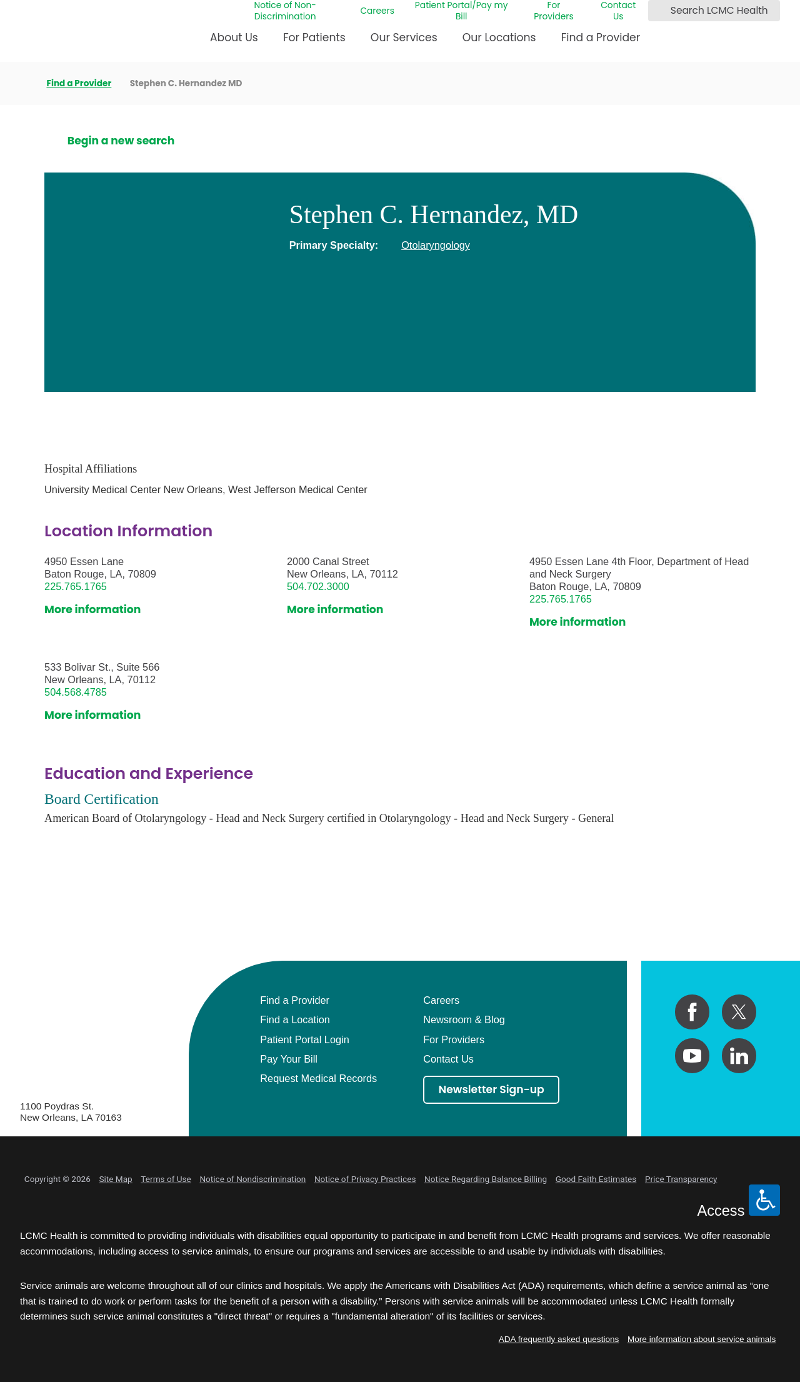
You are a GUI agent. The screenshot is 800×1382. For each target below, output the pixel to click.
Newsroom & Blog (464, 1019)
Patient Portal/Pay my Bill (461, 11)
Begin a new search (121, 141)
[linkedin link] (739, 1055)
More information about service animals (702, 1339)
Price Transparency (681, 1179)
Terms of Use (166, 1179)
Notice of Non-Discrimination (285, 11)
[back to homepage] (24, 83)
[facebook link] (692, 1011)
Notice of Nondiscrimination (252, 1179)
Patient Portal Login (304, 1039)
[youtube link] (692, 1055)
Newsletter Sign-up (491, 1089)
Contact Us (618, 11)
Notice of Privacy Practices (365, 1179)
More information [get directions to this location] (92, 610)
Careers (377, 11)
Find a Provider (601, 37)
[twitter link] (739, 1011)
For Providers (553, 11)
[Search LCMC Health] (660, 11)
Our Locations (499, 37)
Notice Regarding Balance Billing (485, 1179)
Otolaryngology (435, 245)
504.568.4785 (75, 692)
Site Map (115, 1179)
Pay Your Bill (289, 1058)
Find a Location (295, 1019)
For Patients (314, 37)
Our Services (404, 37)
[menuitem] (234, 42)
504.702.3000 (318, 586)
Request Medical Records (318, 1078)
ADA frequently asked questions (559, 1339)
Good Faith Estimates (596, 1179)
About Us (234, 37)
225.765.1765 (75, 586)
